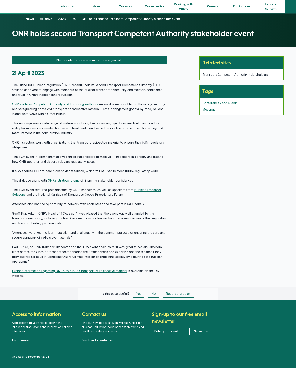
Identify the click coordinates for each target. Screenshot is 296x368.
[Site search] (290, 6)
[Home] (16, 19)
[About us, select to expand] (67, 6)
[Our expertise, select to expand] (154, 6)
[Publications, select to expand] (241, 6)
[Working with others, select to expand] (183, 6)
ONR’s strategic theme (63, 180)
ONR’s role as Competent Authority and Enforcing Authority (55, 104)
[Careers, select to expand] (212, 6)
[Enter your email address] (171, 331)
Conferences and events (219, 103)
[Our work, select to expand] (125, 6)
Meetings (208, 109)
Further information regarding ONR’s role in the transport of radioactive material (69, 271)
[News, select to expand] (96, 6)
